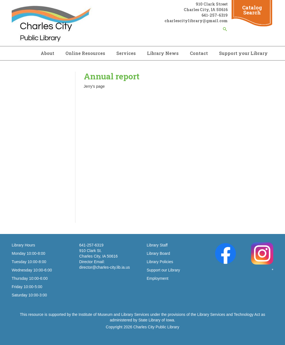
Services (126, 53)
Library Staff (157, 245)
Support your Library (243, 53)
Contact (199, 53)
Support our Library (163, 270)
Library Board (158, 253)
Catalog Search (252, 10)
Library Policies (160, 262)
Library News (163, 53)
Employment (157, 278)
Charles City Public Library (156, 327)
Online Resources (85, 53)
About (47, 53)
